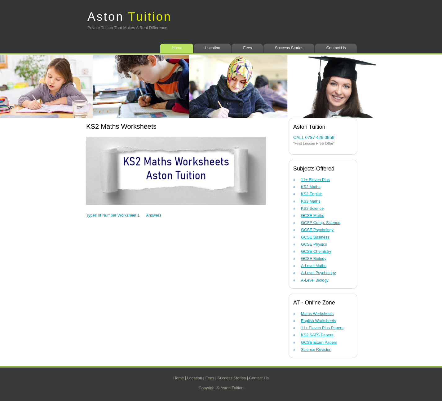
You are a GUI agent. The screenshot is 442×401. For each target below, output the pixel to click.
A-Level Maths (313, 265)
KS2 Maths (310, 186)
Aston (129, 16)
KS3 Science (312, 208)
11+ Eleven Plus (315, 179)
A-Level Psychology (318, 272)
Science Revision (316, 349)
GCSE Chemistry (316, 251)
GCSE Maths (312, 215)
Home (177, 47)
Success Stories (289, 47)
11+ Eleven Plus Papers (322, 328)
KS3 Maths (310, 201)
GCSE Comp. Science (320, 222)
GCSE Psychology (317, 229)
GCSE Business (315, 237)
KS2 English (312, 194)
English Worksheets (318, 320)
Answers (153, 215)
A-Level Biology (315, 280)
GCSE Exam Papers (319, 342)
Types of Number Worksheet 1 (113, 215)
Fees (247, 47)
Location (212, 47)
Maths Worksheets (317, 313)
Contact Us (336, 47)
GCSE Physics (314, 244)
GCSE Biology (313, 258)
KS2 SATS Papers (317, 335)
